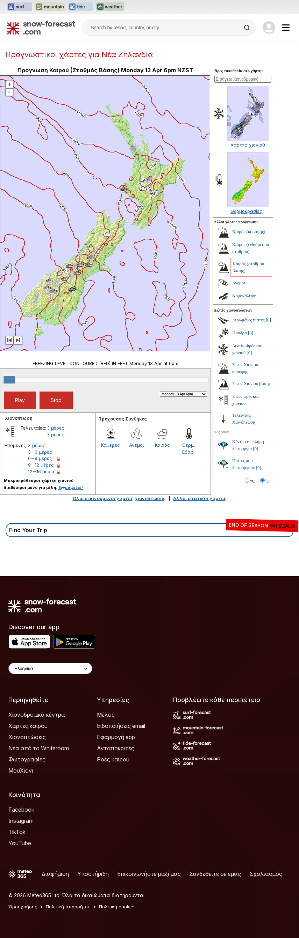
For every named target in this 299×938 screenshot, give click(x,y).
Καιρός (162, 445)
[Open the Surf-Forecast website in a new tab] (19, 7)
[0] (268, 319)
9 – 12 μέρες (41, 465)
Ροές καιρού (113, 759)
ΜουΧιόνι (20, 770)
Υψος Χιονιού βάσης (251, 383)
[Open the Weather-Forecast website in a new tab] (110, 7)
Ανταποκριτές (115, 748)
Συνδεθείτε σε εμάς (215, 873)
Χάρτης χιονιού (247, 145)
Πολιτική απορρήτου (68, 906)
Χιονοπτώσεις (27, 737)
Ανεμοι (136, 445)
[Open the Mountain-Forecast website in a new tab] (50, 7)
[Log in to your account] (269, 27)
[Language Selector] (50, 668)
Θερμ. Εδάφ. (188, 448)
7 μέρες (55, 434)
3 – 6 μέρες (40, 452)
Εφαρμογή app (116, 737)
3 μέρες (55, 428)
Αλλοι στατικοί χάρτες (200, 498)
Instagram (21, 820)
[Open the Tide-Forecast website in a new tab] (80, 7)
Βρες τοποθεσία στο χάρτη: (238, 70)
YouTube (19, 843)
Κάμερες (110, 445)
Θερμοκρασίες (246, 211)
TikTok (17, 831)
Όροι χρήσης (22, 906)
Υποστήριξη (93, 873)
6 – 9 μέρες (40, 458)
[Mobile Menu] (285, 27)
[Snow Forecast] (41, 28)
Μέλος (106, 714)
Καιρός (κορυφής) (248, 231)
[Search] (247, 27)
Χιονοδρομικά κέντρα (36, 714)
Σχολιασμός (265, 873)
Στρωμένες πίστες (248, 319)
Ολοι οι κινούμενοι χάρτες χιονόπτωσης (119, 498)
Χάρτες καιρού (28, 725)
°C (252, 481)
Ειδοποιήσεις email (121, 725)
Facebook (21, 809)
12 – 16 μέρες (42, 471)
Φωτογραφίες (26, 759)
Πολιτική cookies (117, 906)
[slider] (9, 380)
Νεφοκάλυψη (244, 295)
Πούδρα (239, 332)
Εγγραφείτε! (70, 487)
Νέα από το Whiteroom (38, 748)
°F (268, 481)
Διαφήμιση (55, 873)
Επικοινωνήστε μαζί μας (149, 873)
